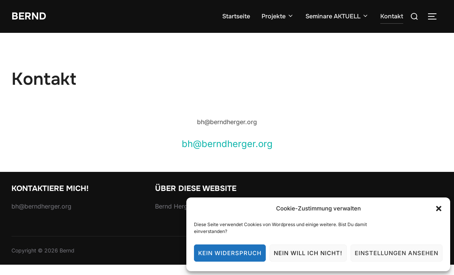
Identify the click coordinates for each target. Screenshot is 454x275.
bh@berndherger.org (227, 143)
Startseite (236, 16)
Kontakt (391, 16)
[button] (439, 208)
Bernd (28, 16)
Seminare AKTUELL (337, 16)
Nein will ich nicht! (308, 253)
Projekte (278, 16)
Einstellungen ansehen (396, 253)
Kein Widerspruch (230, 253)
